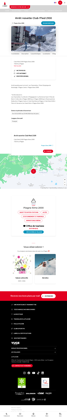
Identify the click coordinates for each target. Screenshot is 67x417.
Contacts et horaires (22, 365)
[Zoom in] (65, 179)
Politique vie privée (16, 409)
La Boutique (17, 314)
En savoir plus (48, 23)
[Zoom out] (65, 182)
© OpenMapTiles (44, 188)
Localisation (46, 53)
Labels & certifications (21, 333)
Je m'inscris (49, 296)
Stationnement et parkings (33, 216)
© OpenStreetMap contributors (55, 188)
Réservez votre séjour (20, 7)
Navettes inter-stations (29, 212)
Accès (45, 212)
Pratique (27, 10)
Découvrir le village (34, 232)
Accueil (8, 10)
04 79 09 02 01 (19, 70)
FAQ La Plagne (17, 324)
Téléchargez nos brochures (23, 309)
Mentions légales (16, 407)
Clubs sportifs (18, 328)
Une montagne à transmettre (23, 304)
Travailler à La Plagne (20, 319)
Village (54, 53)
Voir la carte (17, 66)
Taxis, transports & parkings (39, 10)
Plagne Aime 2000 (47, 145)
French (55, 2)
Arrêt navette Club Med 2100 (55, 10)
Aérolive (45, 278)
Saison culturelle (22, 278)
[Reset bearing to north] (65, 185)
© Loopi (65, 188)
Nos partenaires (18, 338)
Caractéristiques (36, 53)
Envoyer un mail (21, 76)
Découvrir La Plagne (17, 10)
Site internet (20, 73)
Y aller (48, 151)
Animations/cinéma (33, 220)
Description (25, 53)
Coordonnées (15, 53)
